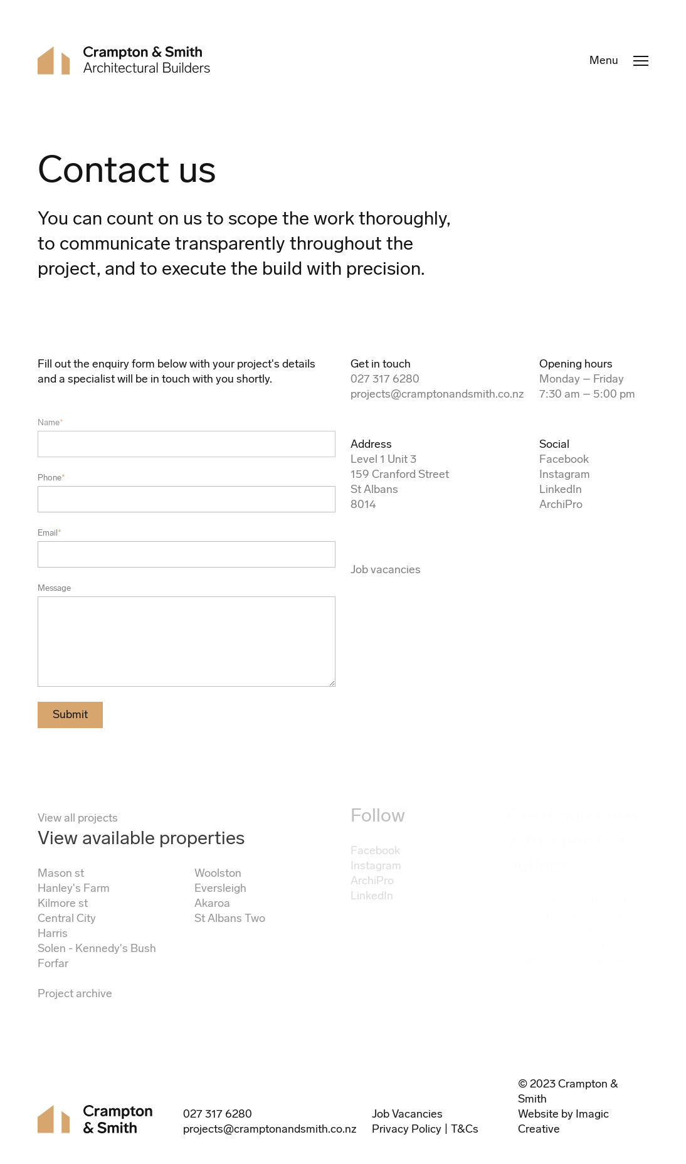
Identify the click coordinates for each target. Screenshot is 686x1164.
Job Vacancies (407, 1114)
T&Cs (464, 1129)
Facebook (564, 459)
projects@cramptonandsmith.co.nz (437, 394)
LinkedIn (560, 489)
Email (49, 532)
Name (50, 422)
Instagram (564, 474)
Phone (51, 477)
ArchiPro (561, 504)
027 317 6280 (385, 379)
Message (54, 588)
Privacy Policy (406, 1129)
